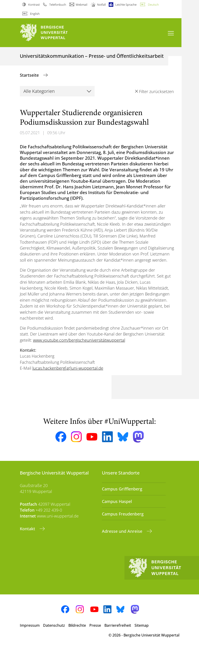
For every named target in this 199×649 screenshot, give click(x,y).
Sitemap (141, 625)
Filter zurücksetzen (156, 91)
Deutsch (153, 5)
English (35, 14)
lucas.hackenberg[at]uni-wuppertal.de (67, 368)
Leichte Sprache (126, 5)
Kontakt (28, 528)
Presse (95, 625)
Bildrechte (77, 625)
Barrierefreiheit (117, 625)
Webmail (81, 5)
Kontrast (34, 5)
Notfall (101, 5)
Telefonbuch (57, 5)
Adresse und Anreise (122, 531)
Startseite (30, 75)
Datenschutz (54, 625)
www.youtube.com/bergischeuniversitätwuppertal (79, 340)
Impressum (30, 625)
